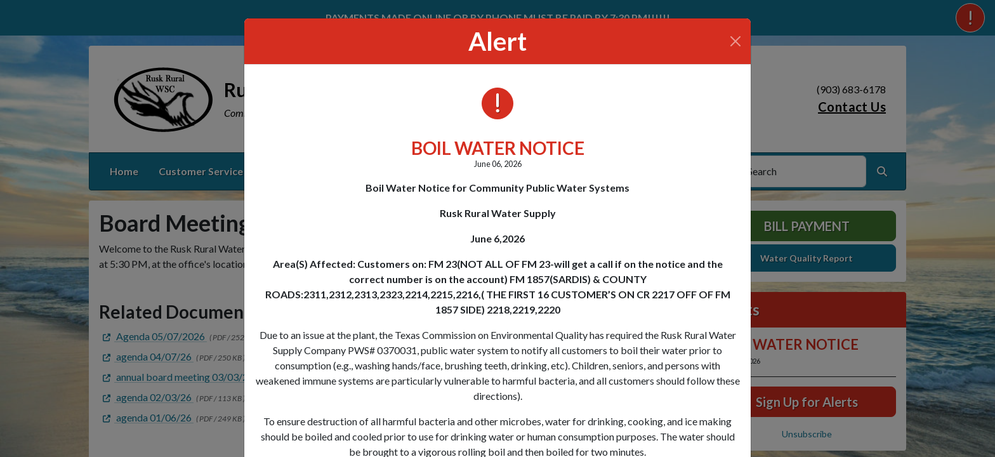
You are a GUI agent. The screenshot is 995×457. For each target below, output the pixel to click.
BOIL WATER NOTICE (497, 148)
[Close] (735, 41)
